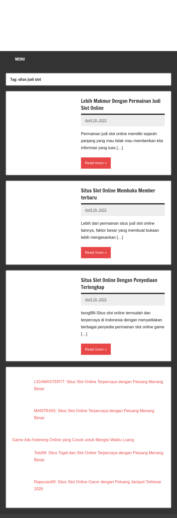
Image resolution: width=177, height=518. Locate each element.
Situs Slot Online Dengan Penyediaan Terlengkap (119, 284)
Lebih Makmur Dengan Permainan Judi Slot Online (120, 104)
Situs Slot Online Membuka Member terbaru (118, 194)
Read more (94, 163)
